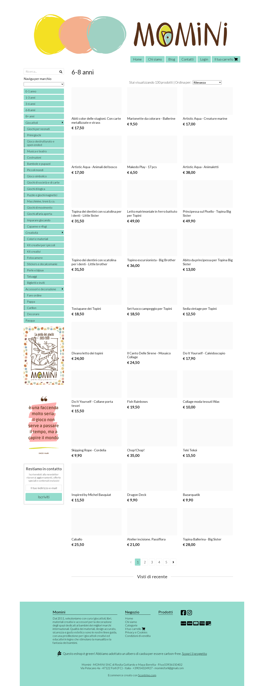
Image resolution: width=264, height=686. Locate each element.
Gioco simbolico (37, 176)
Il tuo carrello (226, 59)
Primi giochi (34, 135)
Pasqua (30, 320)
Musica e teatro (37, 151)
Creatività (31, 232)
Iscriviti (44, 497)
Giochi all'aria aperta (39, 213)
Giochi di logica (36, 188)
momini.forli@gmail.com (169, 668)
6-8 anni (30, 110)
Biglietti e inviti (36, 282)
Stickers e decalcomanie (42, 264)
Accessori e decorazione (40, 289)
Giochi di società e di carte (43, 182)
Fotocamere (35, 257)
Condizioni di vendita (138, 635)
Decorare (33, 314)
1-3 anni (30, 97)
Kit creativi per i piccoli (41, 245)
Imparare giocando (38, 220)
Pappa (31, 301)
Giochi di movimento (39, 207)
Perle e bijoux (35, 270)
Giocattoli (31, 122)
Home (137, 59)
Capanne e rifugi (37, 226)
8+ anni (29, 116)
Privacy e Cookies (136, 632)
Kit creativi (34, 251)
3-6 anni (30, 103)
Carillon (31, 307)
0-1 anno (30, 91)
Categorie (131, 625)
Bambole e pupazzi (38, 163)
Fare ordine (34, 295)
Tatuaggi (32, 276)
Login (204, 59)
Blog (171, 59)
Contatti (188, 59)
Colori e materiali (37, 239)
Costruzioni (34, 157)
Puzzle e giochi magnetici (42, 195)
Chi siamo (155, 59)
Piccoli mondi (35, 170)
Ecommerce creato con (132, 675)
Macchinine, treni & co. (41, 201)
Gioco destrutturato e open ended (40, 143)
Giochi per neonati (38, 129)
